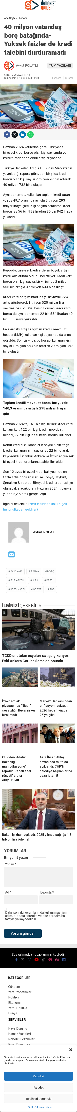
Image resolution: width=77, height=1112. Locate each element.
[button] (71, 1050)
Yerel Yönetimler (19, 992)
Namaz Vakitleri (19, 1034)
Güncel (69, 77)
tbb (52, 589)
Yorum (10, 864)
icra (35, 580)
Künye (49, 1107)
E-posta (47, 892)
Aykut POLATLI (27, 65)
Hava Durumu (17, 1028)
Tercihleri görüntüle (38, 1098)
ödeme (37, 589)
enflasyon (17, 580)
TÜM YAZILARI (60, 65)
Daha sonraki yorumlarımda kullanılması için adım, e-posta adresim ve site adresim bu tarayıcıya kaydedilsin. (36, 916)
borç (50, 571)
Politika (13, 997)
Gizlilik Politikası (36, 1107)
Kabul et (38, 1076)
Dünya (12, 1013)
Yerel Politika (17, 1008)
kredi (49, 580)
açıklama (16, 571)
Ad (8, 892)
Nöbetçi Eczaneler (21, 1039)
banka (35, 571)
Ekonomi (57, 77)
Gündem (14, 987)
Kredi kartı (17, 589)
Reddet (38, 1087)
